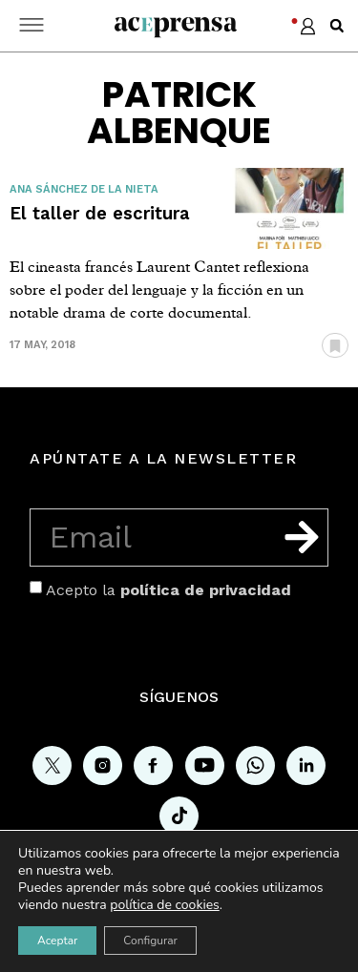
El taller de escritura (100, 213)
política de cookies (165, 905)
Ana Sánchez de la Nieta (84, 189)
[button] (337, 25)
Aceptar (57, 940)
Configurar (150, 940)
